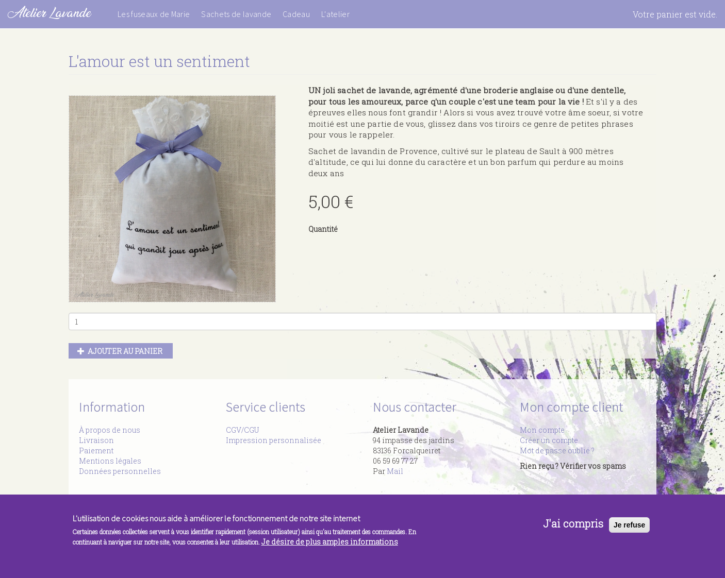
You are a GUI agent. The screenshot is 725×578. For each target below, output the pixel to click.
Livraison (96, 440)
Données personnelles (120, 471)
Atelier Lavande (49, 12)
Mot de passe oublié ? (557, 450)
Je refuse (629, 525)
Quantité (323, 229)
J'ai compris (573, 523)
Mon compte (542, 430)
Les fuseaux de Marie (154, 14)
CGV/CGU (242, 430)
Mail (395, 471)
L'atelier (335, 14)
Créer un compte (549, 440)
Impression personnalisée (273, 440)
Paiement (96, 450)
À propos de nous (109, 430)
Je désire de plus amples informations (329, 542)
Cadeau (296, 14)
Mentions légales (110, 461)
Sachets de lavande (236, 14)
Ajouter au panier (120, 351)
